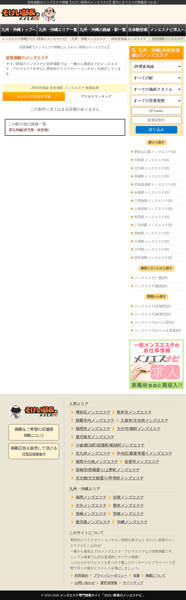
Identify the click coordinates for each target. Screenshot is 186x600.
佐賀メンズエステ (125, 497)
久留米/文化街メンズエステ (141, 420)
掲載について (153, 575)
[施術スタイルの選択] (156, 90)
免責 (133, 575)
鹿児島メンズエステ (89, 522)
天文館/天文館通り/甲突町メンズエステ (106, 478)
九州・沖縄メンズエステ (88, 39)
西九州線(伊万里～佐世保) (29, 130)
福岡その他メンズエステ (93, 462)
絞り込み (156, 129)
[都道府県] (156, 67)
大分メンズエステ (88, 506)
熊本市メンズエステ (131, 412)
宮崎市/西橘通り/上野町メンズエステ (104, 470)
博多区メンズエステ (89, 412)
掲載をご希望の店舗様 (34, 432)
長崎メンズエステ (88, 514)
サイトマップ (130, 583)
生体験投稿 (137, 30)
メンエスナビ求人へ (167, 30)
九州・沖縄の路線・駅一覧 (102, 30)
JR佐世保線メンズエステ (128, 39)
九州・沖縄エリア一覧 (58, 30)
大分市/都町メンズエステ (135, 429)
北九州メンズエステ (89, 453)
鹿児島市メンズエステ (91, 437)
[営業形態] (156, 101)
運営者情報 (106, 583)
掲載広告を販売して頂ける (34, 451)
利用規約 (78, 575)
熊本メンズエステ (125, 506)
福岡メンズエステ (88, 497)
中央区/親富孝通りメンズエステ (141, 453)
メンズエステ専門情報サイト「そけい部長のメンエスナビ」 (102, 595)
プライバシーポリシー (108, 575)
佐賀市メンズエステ (139, 462)
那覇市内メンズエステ (91, 420)
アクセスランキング (96, 96)
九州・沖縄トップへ (18, 30)
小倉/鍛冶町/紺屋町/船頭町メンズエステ (107, 445)
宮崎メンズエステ (125, 514)
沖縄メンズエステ (129, 522)
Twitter (156, 111)
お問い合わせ (82, 583)
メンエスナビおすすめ (34, 96)
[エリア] (156, 78)
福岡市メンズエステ (89, 429)
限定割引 (156, 120)
